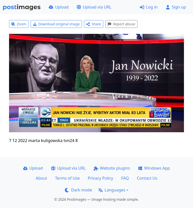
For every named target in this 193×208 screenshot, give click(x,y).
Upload (59, 7)
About (41, 178)
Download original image (56, 24)
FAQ (125, 178)
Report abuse (121, 24)
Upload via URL (94, 7)
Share (93, 24)
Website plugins (112, 168)
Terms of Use (67, 178)
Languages (111, 190)
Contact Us (147, 178)
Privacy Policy (100, 178)
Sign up (176, 7)
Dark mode (78, 190)
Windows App (154, 168)
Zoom (18, 24)
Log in (149, 7)
